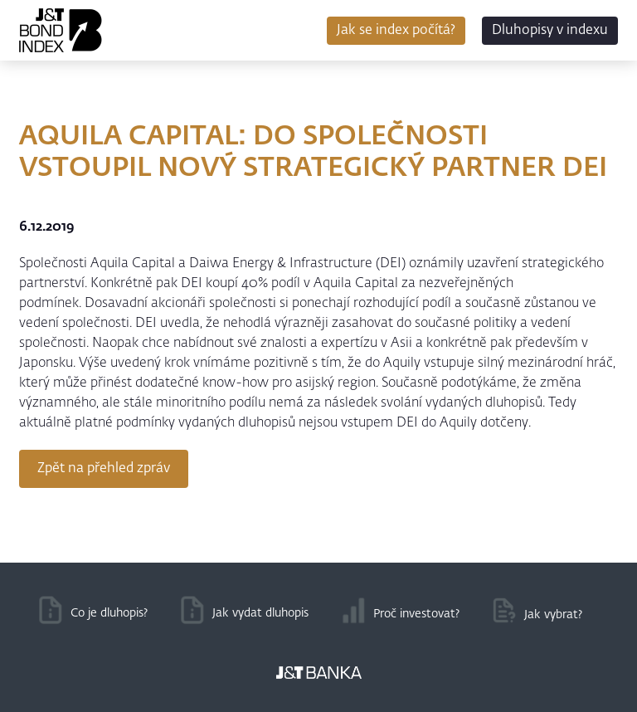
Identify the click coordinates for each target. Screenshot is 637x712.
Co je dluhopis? (109, 613)
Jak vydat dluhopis (260, 613)
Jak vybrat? (553, 615)
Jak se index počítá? (396, 30)
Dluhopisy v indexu (550, 30)
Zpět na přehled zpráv (103, 468)
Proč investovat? (416, 614)
